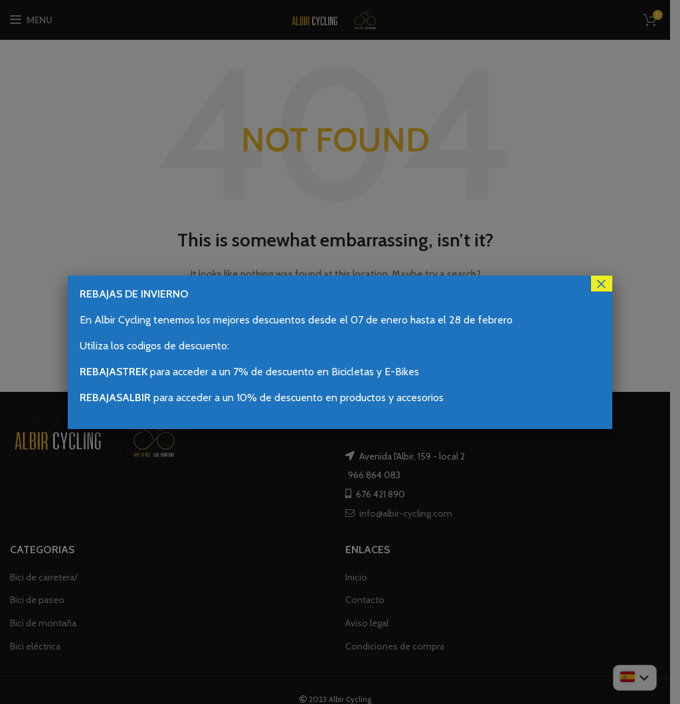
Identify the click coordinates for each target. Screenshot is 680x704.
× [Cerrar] (602, 284)
